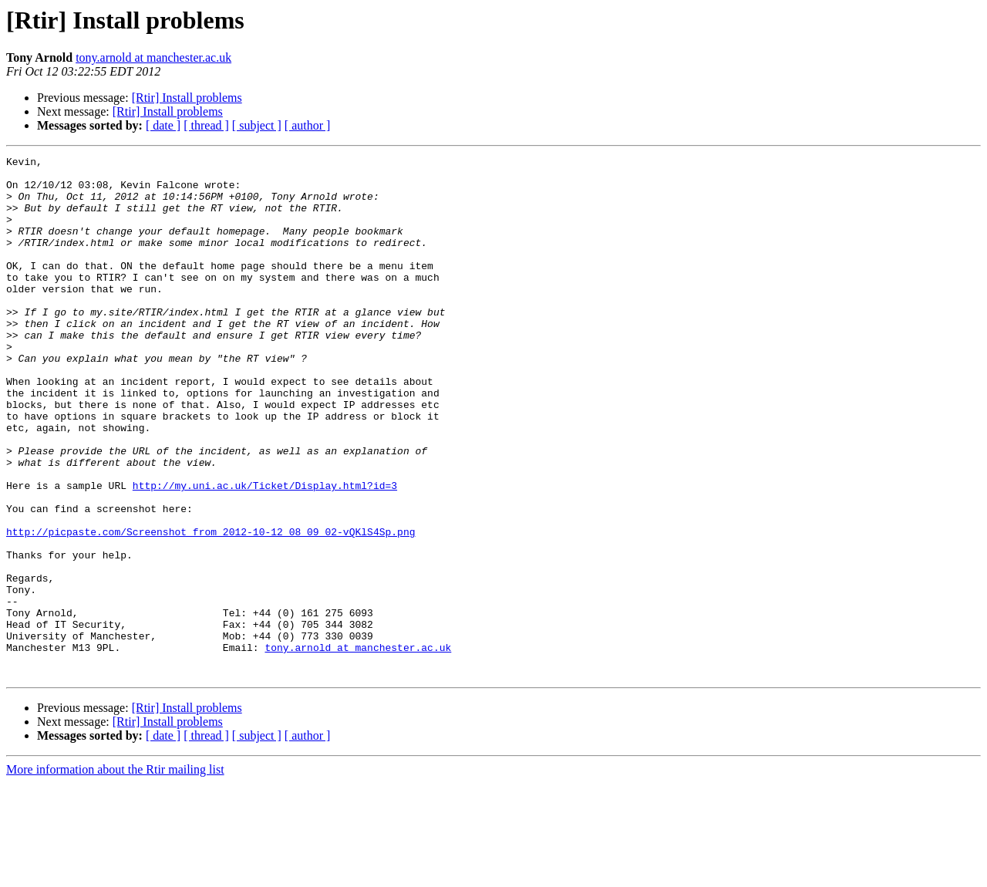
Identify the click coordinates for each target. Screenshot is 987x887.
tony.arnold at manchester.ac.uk (153, 57)
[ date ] (163, 125)
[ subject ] (256, 125)
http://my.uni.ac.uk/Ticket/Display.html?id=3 (265, 552)
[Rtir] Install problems (187, 97)
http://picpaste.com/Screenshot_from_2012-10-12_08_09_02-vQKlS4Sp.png (210, 608)
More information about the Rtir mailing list (115, 873)
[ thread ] (206, 125)
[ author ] (308, 125)
